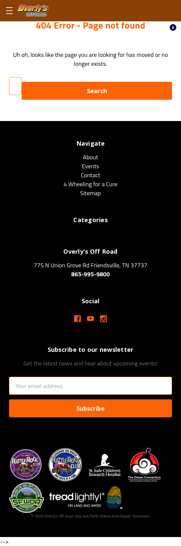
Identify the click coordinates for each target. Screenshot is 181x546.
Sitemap (90, 193)
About (90, 157)
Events (90, 166)
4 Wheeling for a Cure (91, 184)
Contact (90, 175)
